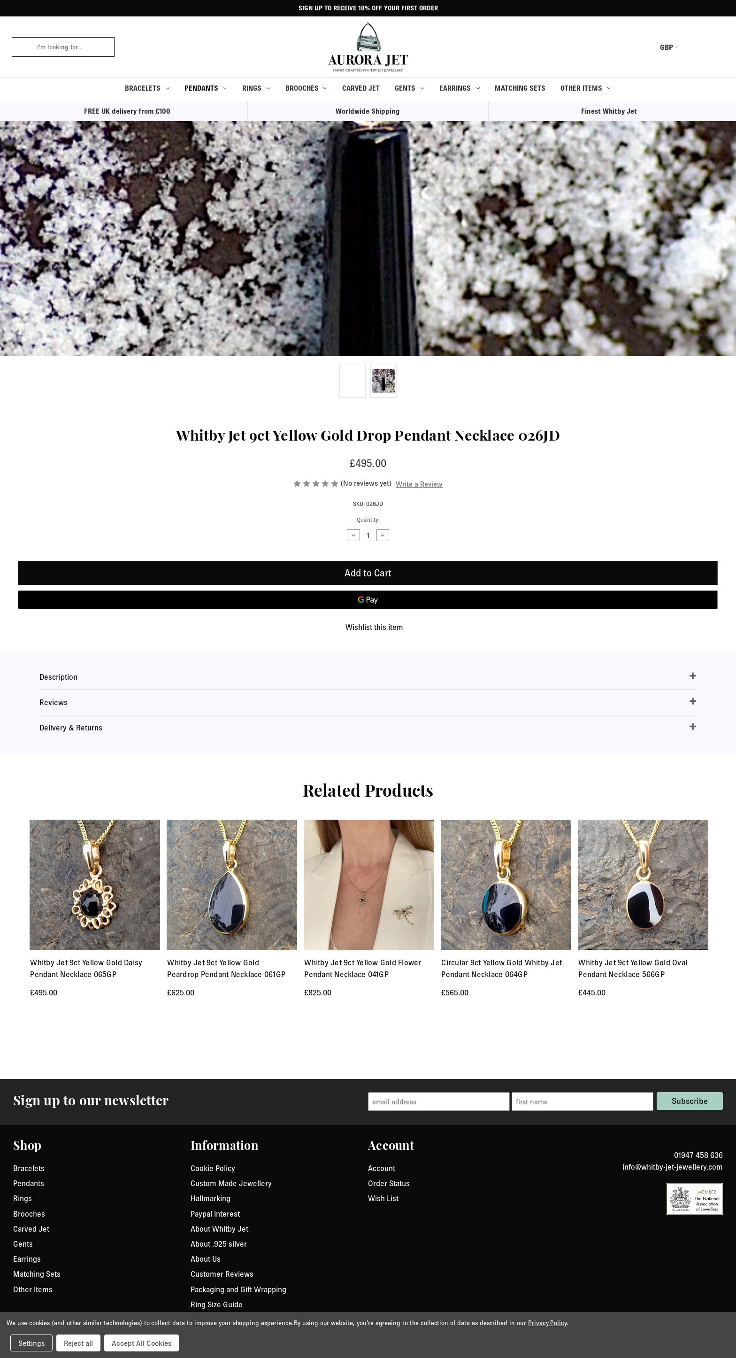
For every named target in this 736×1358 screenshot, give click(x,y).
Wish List (383, 1309)
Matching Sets (520, 88)
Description (58, 677)
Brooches (306, 88)
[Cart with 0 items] (717, 47)
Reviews (53, 702)
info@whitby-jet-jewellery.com (672, 1278)
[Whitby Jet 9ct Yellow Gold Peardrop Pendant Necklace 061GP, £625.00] (232, 885)
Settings (31, 1343)
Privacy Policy (547, 1323)
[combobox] (73, 47)
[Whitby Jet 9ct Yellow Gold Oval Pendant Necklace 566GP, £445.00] (643, 885)
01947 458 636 (698, 1266)
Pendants (205, 88)
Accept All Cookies (141, 1343)
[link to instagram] (719, 1255)
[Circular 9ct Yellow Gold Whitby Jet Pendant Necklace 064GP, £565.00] (506, 885)
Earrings (459, 88)
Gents (409, 88)
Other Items (585, 88)
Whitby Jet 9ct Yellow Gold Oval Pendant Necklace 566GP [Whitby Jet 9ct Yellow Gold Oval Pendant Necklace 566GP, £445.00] (632, 968)
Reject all (78, 1343)
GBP (660, 47)
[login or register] (695, 47)
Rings (256, 88)
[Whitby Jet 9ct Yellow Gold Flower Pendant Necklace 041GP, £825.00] (369, 885)
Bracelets (147, 88)
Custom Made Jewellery (231, 1294)
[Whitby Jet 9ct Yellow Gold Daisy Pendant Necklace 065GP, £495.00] (95, 885)
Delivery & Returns (70, 727)
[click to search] (21, 47)
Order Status (389, 1294)
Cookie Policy (213, 1279)
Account (381, 1279)
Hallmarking (210, 1309)
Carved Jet (361, 88)
